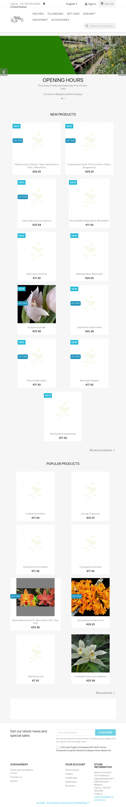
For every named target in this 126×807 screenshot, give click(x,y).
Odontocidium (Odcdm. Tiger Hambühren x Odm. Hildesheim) (36, 166)
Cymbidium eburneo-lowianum (91, 676)
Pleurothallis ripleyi (36, 380)
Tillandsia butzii (35, 676)
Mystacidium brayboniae (63, 433)
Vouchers (70, 785)
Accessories (60, 20)
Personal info (72, 769)
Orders (69, 773)
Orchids (38, 13)
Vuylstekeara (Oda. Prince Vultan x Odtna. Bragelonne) (89, 166)
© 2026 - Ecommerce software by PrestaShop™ (63, 803)
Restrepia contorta (37, 273)
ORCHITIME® (40, 20)
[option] (63, 69)
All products (106, 693)
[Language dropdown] (72, 4)
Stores (13, 781)
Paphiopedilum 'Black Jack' (89, 273)
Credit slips (71, 777)
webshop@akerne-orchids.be (104, 798)
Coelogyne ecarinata (91, 566)
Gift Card (73, 13)
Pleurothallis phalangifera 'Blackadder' (89, 220)
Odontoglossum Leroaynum (36, 220)
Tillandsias (55, 13)
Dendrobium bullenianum (91, 620)
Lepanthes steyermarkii (89, 327)
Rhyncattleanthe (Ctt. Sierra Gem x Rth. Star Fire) (35, 622)
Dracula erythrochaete (35, 566)
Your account (75, 764)
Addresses (71, 781)
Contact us (16, 777)
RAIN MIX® (89, 13)
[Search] (100, 26)
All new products (102, 450)
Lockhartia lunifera (35, 513)
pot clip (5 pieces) (90, 513)
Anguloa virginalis (37, 327)
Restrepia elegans (89, 380)
